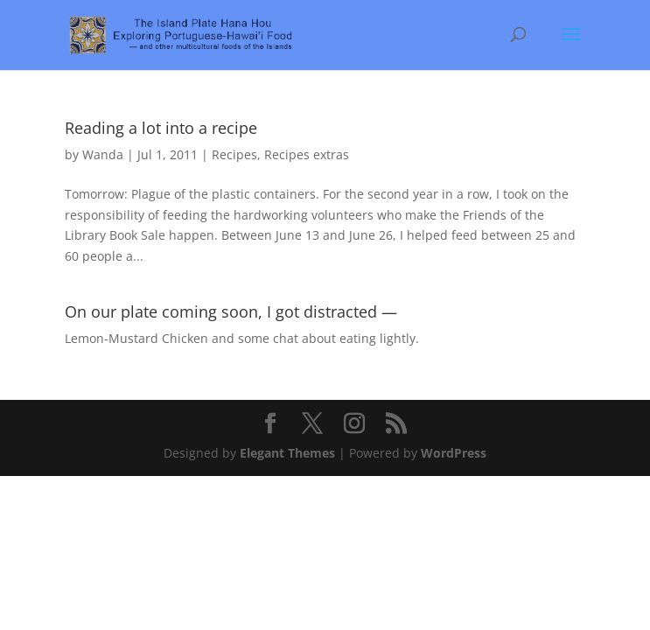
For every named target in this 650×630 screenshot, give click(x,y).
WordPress (453, 452)
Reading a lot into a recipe (161, 127)
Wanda (102, 154)
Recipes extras (306, 154)
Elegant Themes (287, 452)
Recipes (234, 154)
